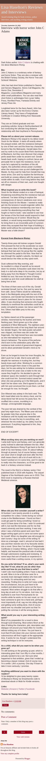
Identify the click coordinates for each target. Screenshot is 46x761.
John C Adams (24, 62)
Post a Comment (8, 717)
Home (23, 732)
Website (4, 689)
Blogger (27, 759)
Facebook (30, 689)
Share (5, 705)
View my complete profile (10, 754)
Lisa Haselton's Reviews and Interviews (22, 9)
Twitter (21, 689)
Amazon (13, 689)
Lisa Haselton (8, 744)
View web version (23, 737)
